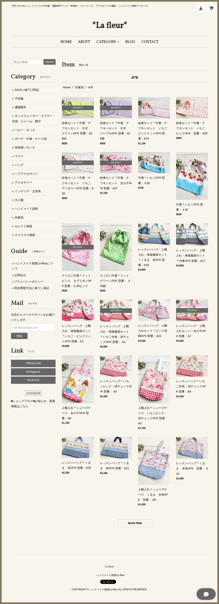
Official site (33, 363)
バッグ (19, 164)
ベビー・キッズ (25, 130)
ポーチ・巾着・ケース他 (31, 138)
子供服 (19, 98)
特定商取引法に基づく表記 (31, 288)
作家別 (79, 87)
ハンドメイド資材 (26, 208)
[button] (107, 42)
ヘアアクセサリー (26, 173)
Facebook (33, 380)
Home (67, 87)
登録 (19, 336)
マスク (19, 156)
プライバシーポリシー (28, 281)
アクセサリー (23, 182)
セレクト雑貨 (23, 226)
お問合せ (20, 275)
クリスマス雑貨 (25, 235)
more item (135, 523)
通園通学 (20, 107)
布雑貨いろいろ (25, 147)
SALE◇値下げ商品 (27, 89)
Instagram (33, 372)
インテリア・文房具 (28, 191)
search (49, 61)
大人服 (19, 200)
